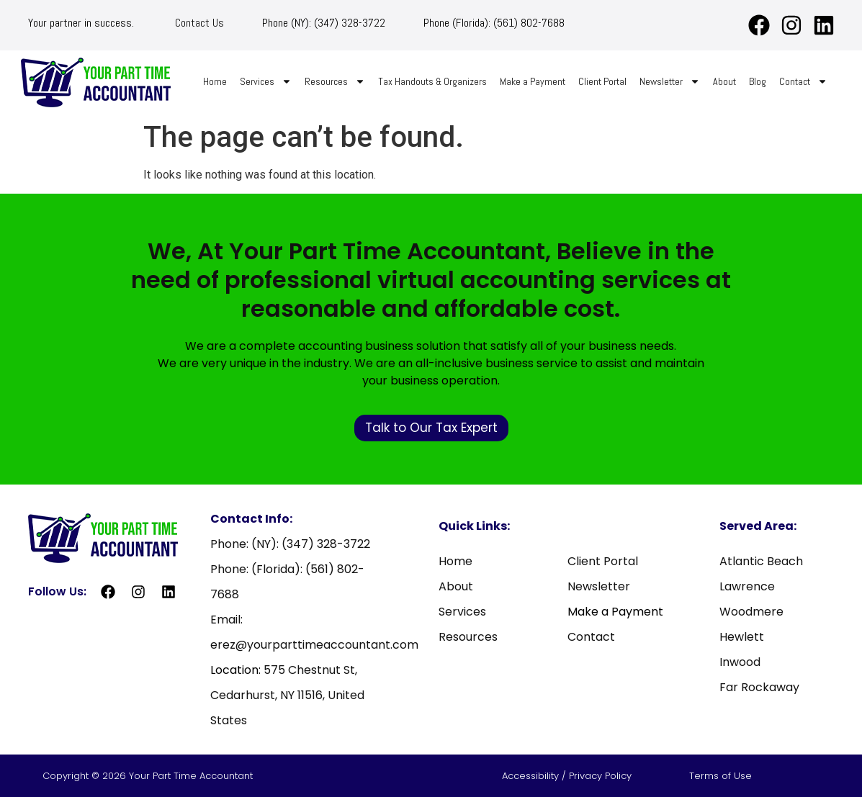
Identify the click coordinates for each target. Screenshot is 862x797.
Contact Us (199, 22)
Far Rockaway (759, 687)
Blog (757, 81)
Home (215, 81)
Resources (335, 81)
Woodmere (751, 611)
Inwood (739, 662)
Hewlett (741, 637)
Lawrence (747, 586)
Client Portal (602, 81)
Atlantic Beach (761, 561)
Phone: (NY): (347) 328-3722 (290, 544)
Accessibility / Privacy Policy (568, 776)
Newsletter (669, 81)
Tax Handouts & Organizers (432, 81)
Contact (803, 81)
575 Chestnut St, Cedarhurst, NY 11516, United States (287, 695)
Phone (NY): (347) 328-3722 (323, 22)
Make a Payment (532, 81)
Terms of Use (720, 776)
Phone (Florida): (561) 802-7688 (494, 22)
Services (266, 81)
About (724, 81)
